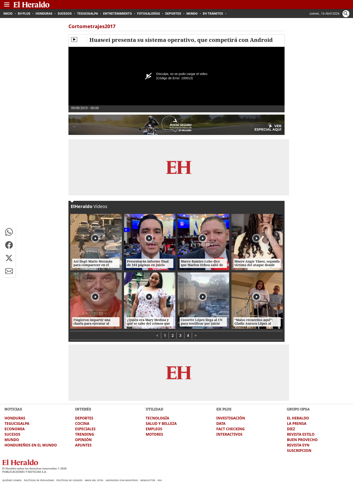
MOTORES (154, 434)
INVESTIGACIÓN (230, 418)
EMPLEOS (154, 428)
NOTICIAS (13, 409)
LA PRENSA (296, 423)
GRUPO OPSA (298, 409)
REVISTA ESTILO (301, 434)
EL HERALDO (298, 418)
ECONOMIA (15, 428)
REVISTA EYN (298, 445)
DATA (221, 423)
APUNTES (83, 445)
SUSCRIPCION (299, 450)
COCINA (82, 423)
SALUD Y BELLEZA (161, 423)
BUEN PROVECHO (302, 439)
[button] (9, 232)
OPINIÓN (83, 439)
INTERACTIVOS (229, 434)
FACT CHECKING (230, 428)
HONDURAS (15, 418)
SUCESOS (12, 434)
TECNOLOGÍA (157, 418)
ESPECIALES (85, 428)
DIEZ (291, 428)
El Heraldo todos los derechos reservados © (34, 468)
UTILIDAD (154, 409)
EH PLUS (223, 409)
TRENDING (84, 434)
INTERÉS (83, 409)
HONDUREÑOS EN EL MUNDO (31, 445)
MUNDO (12, 439)
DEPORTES (84, 418)
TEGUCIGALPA (17, 423)
